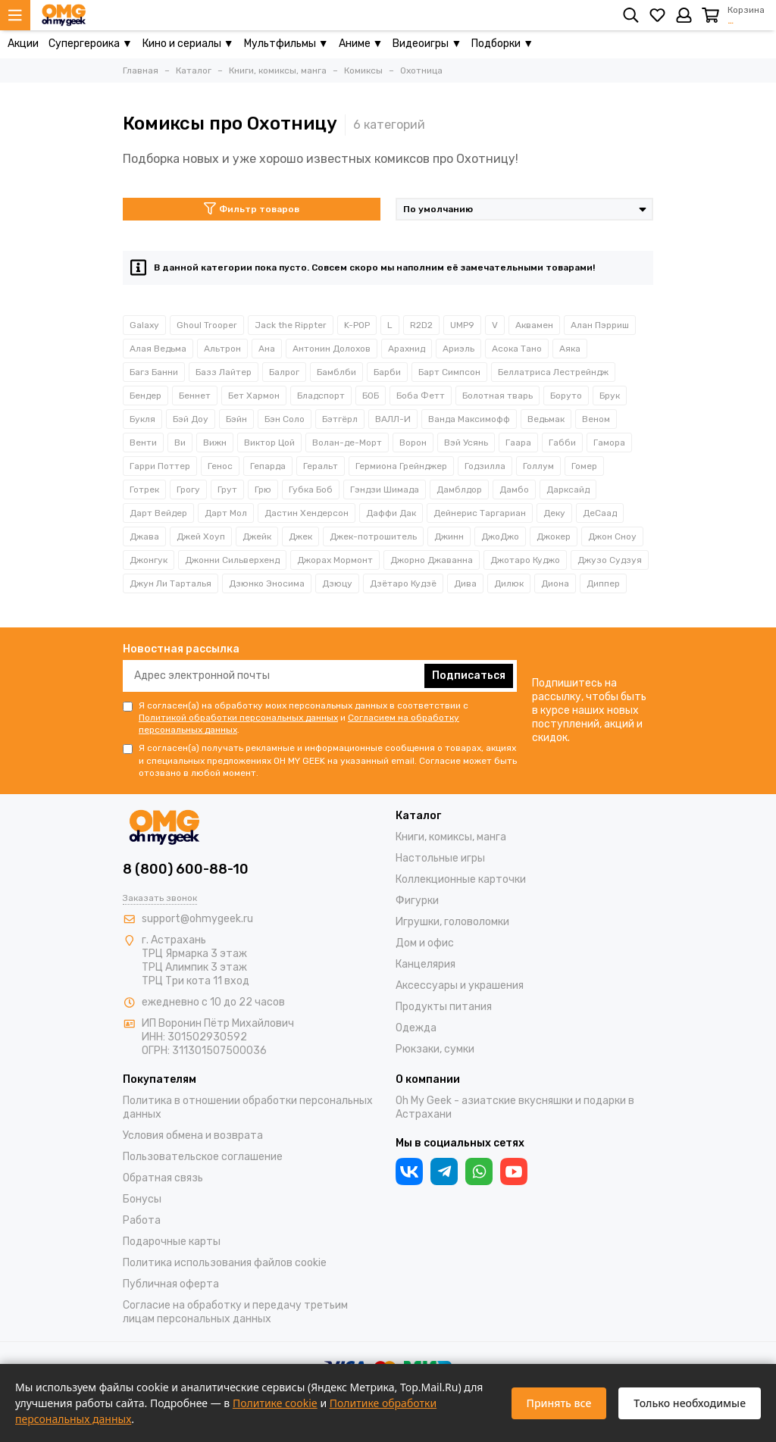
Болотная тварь (497, 395)
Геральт (320, 466)
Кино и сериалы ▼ (188, 43)
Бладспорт (321, 395)
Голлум (538, 466)
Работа (142, 1220)
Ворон (413, 442)
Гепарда (268, 466)
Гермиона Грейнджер (401, 466)
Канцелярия (425, 964)
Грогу (188, 489)
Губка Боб (311, 489)
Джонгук (148, 560)
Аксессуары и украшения (460, 985)
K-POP (357, 325)
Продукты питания (444, 1006)
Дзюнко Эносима (267, 583)
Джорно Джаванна (431, 560)
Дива (465, 583)
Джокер (554, 536)
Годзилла (485, 466)
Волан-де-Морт (347, 442)
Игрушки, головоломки (452, 921)
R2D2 (421, 325)
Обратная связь (163, 1177)
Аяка (569, 348)
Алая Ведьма (158, 348)
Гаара (518, 442)
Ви (180, 442)
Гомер (584, 466)
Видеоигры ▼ (427, 43)
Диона (555, 583)
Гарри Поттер (160, 466)
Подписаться (468, 675)
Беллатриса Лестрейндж (553, 372)
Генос (220, 466)
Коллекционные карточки (461, 879)
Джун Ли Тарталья (170, 583)
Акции (23, 43)
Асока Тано (517, 348)
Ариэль (458, 348)
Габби (562, 442)
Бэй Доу (190, 419)
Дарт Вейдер (158, 513)
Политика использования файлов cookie (225, 1262)
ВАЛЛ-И (393, 419)
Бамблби (336, 372)
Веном (596, 419)
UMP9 (462, 325)
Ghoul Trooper (207, 325)
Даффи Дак (391, 513)
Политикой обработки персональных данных (238, 717)
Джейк (256, 536)
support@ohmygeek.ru (197, 918)
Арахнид (406, 348)
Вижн (215, 442)
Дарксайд (568, 489)
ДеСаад (600, 513)
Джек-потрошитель (373, 536)
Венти (143, 442)
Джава (144, 536)
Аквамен (534, 325)
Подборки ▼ (502, 43)
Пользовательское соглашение (203, 1156)
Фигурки (417, 900)
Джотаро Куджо (525, 560)
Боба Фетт (420, 395)
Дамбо (514, 489)
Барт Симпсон (449, 372)
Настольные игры (440, 858)
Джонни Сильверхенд (232, 560)
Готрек (144, 489)
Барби (387, 372)
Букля (142, 419)
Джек (300, 536)
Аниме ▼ (361, 43)
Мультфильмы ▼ (286, 43)
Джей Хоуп (201, 536)
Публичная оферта (171, 1284)
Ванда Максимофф (469, 419)
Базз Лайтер (224, 372)
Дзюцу (337, 583)
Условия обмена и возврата (193, 1135)
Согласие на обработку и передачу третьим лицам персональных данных (235, 1312)
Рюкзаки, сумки (435, 1049)
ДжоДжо (500, 536)
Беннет (195, 395)
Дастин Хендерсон (306, 513)
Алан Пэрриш (600, 325)
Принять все (559, 1403)
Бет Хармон (254, 395)
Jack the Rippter (291, 325)
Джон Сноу (612, 536)
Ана (266, 348)
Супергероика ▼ (90, 43)
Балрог (284, 372)
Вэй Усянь (466, 442)
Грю (263, 489)
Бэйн (236, 419)
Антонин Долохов (332, 348)
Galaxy (144, 325)
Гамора (609, 442)
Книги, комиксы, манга (451, 836)
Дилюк (509, 583)
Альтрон (222, 348)
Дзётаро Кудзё (403, 583)
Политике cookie (275, 1403)
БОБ (370, 395)
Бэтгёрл (340, 419)
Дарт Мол (226, 513)
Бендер (145, 395)
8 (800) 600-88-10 (186, 869)
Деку (554, 513)
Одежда (416, 1027)
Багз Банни (154, 372)
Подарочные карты (172, 1241)
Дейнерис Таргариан (479, 513)
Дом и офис (425, 943)
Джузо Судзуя (609, 560)
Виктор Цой (269, 442)
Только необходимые (690, 1403)
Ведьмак (546, 419)
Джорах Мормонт (335, 560)
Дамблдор (459, 489)
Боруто (566, 395)
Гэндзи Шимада (384, 489)
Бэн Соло (284, 419)
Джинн (449, 536)
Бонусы (142, 1199)
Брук (609, 395)
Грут (227, 489)
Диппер (603, 583)
